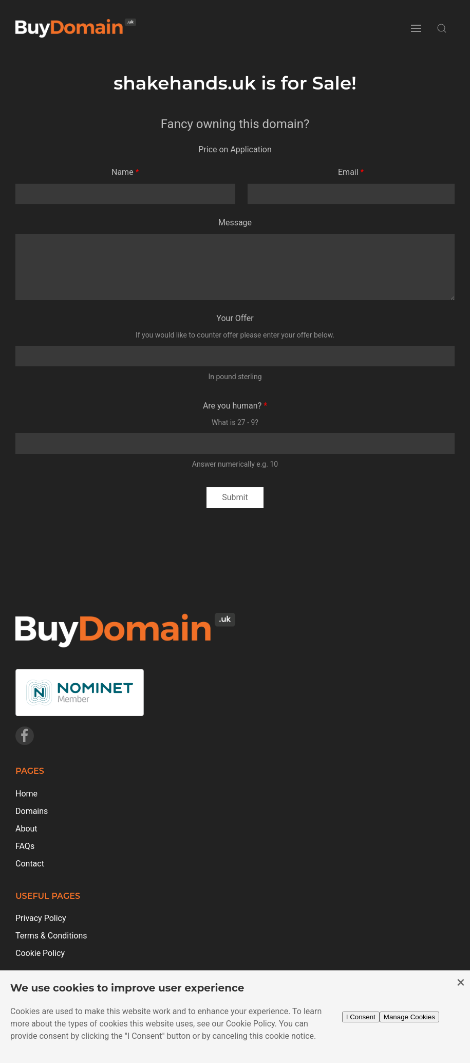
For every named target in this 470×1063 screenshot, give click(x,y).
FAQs (24, 846)
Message (235, 222)
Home (26, 794)
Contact (29, 864)
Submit (235, 497)
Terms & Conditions (51, 936)
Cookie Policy (40, 953)
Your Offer (234, 318)
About (26, 829)
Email (348, 172)
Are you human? (232, 406)
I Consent (360, 1017)
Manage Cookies (409, 1017)
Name (122, 172)
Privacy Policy (40, 918)
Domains (31, 811)
